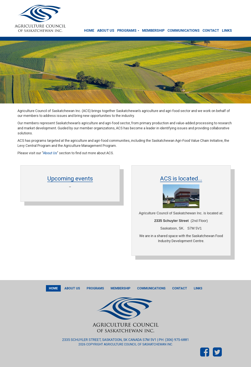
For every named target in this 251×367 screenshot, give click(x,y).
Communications (183, 30)
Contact (211, 30)
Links (227, 30)
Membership (153, 30)
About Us (105, 30)
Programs (128, 30)
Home (89, 30)
